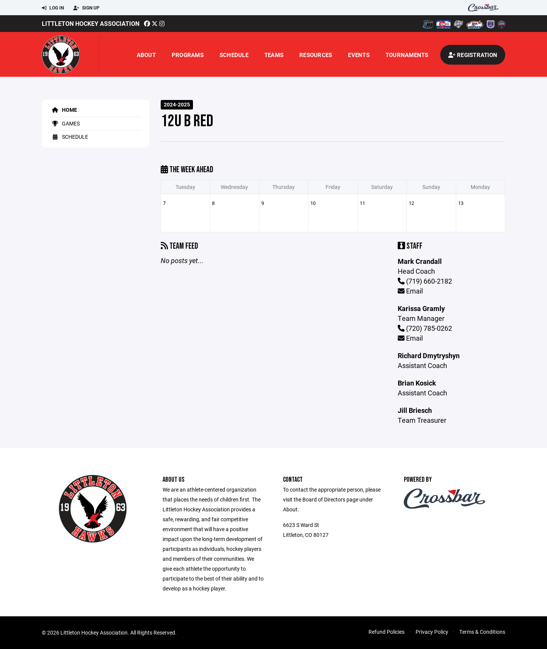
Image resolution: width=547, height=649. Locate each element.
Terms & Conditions (482, 631)
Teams (273, 55)
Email (410, 290)
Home (63, 109)
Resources (315, 55)
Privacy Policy (432, 631)
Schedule (234, 55)
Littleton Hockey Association (90, 23)
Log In (53, 8)
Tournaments (407, 55)
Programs (188, 55)
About (146, 55)
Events (359, 55)
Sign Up (86, 8)
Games (64, 123)
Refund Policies (386, 631)
